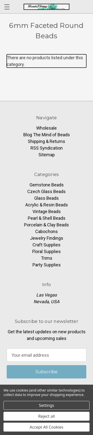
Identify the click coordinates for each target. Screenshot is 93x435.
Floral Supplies (46, 251)
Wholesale (46, 128)
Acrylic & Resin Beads (46, 204)
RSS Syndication (47, 148)
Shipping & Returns (46, 141)
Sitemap (46, 154)
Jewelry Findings (46, 238)
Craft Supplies (46, 244)
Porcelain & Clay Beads (46, 224)
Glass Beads (46, 198)
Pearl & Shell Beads (46, 218)
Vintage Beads (46, 211)
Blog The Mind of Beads (46, 134)
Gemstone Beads (47, 184)
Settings (46, 405)
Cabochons (46, 231)
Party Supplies (46, 264)
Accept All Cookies (46, 427)
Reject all (46, 416)
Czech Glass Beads (46, 191)
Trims (46, 258)
